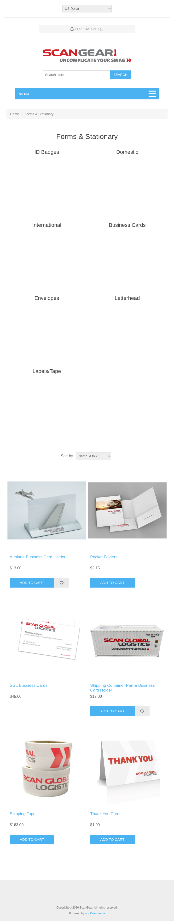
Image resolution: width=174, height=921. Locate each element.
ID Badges (47, 152)
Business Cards (127, 225)
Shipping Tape (22, 814)
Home (14, 114)
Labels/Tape (47, 371)
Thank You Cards (105, 814)
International (46, 225)
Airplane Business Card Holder (37, 557)
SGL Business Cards (28, 685)
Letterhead (127, 298)
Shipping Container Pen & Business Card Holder (122, 687)
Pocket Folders (103, 557)
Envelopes (47, 298)
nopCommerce (95, 913)
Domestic (127, 152)
